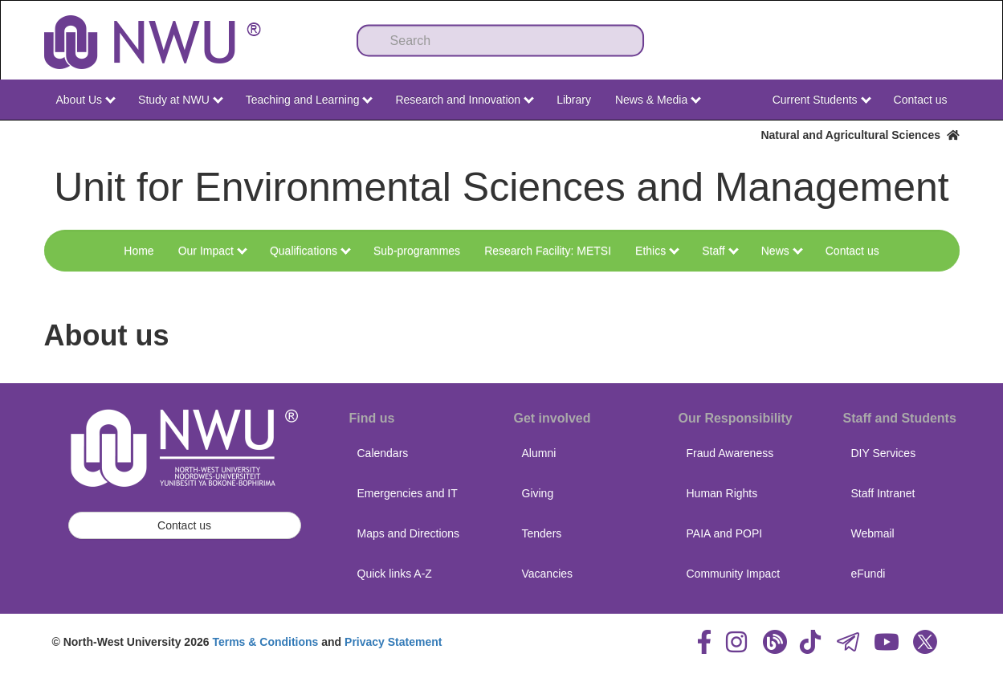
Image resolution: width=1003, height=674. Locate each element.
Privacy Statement (393, 641)
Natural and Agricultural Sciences (859, 135)
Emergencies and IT (407, 493)
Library (574, 99)
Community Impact (734, 573)
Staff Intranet (883, 493)
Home (138, 250)
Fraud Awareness (730, 453)
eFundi (868, 573)
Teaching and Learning (309, 99)
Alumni (539, 453)
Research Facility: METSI (547, 250)
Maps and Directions (408, 533)
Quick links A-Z (394, 573)
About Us (86, 99)
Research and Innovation (464, 99)
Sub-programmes (416, 250)
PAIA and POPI (725, 533)
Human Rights (722, 493)
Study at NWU (180, 99)
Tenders (542, 533)
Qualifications (310, 250)
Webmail (873, 533)
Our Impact (212, 250)
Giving (538, 493)
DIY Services (883, 453)
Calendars (383, 453)
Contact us (921, 99)
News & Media (658, 99)
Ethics (657, 250)
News (782, 250)
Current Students (822, 99)
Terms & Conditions (265, 641)
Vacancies (547, 573)
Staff (720, 250)
